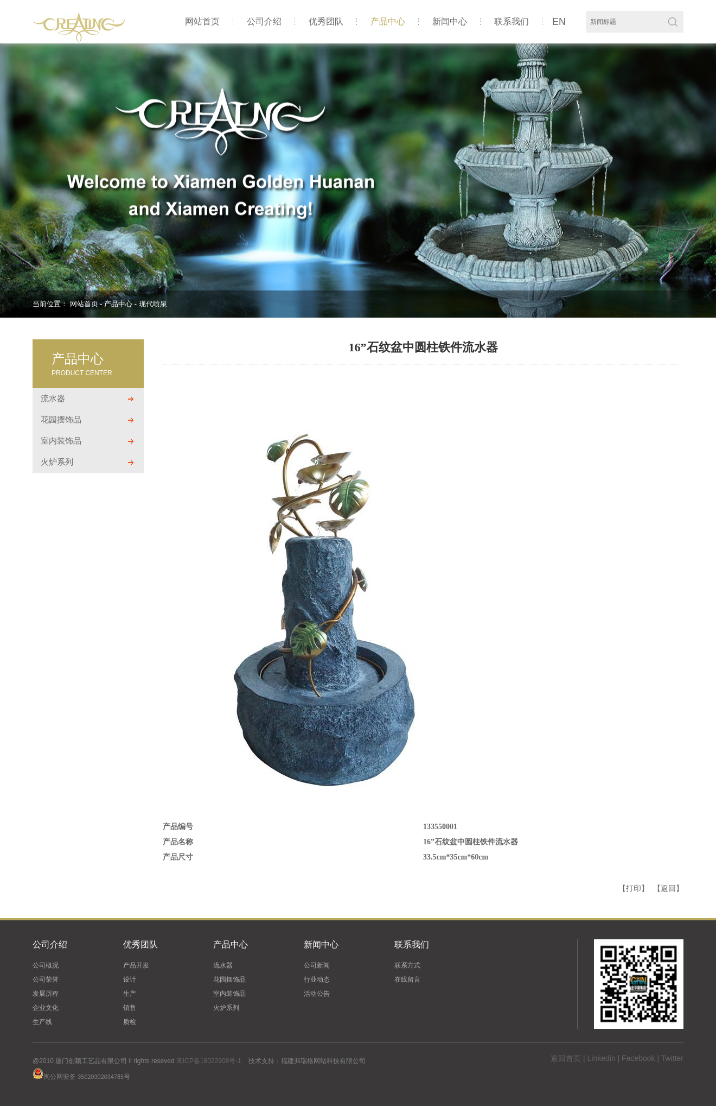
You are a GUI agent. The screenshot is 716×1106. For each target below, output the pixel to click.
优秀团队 (326, 21)
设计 (129, 979)
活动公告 (317, 993)
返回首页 (566, 1058)
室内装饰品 (61, 440)
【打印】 (633, 888)
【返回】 (668, 888)
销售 (129, 1008)
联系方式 (407, 965)
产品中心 (387, 21)
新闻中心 (449, 21)
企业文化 (46, 1008)
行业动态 (317, 979)
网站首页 (202, 21)
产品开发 (136, 965)
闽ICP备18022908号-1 (208, 1061)
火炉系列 (57, 461)
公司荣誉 (46, 979)
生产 (129, 993)
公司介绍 (264, 21)
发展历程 (46, 993)
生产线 (42, 1022)
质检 (129, 1022)
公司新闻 (317, 965)
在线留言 (407, 979)
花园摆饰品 (61, 419)
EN (559, 21)
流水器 (53, 398)
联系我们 (511, 21)
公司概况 (46, 965)
